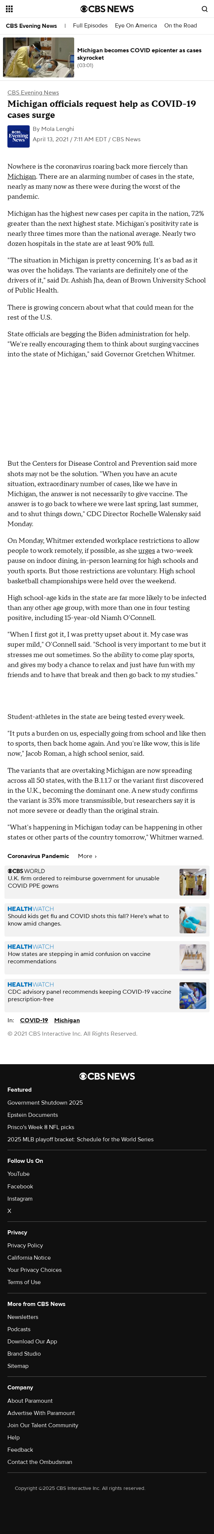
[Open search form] (204, 9)
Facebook (20, 1187)
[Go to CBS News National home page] (107, 9)
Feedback (20, 1450)
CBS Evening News (31, 26)
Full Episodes (90, 25)
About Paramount (30, 1401)
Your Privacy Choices (34, 1270)
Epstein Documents (32, 1115)
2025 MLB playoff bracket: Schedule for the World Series (80, 1139)
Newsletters (22, 1317)
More (87, 856)
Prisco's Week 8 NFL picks (40, 1127)
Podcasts (18, 1329)
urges (146, 551)
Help (13, 1438)
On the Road (180, 25)
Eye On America (136, 25)
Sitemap (18, 1366)
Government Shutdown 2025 (45, 1103)
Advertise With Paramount (41, 1413)
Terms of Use (24, 1282)
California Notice (29, 1258)
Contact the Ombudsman (39, 1462)
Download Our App (32, 1342)
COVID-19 (34, 1020)
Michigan (21, 176)
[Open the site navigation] (39, 9)
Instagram (20, 1199)
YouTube (18, 1174)
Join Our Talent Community (42, 1425)
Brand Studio (24, 1354)
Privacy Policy (25, 1245)
